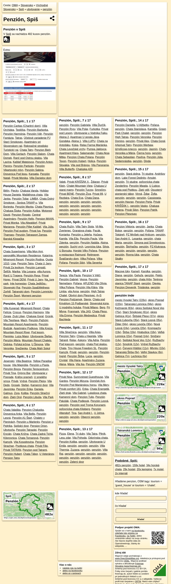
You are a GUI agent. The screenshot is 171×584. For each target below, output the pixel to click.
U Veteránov (46, 454)
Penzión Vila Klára (86, 287)
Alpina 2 (64, 137)
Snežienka (21, 348)
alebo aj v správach (71, 573)
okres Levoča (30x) (140, 324)
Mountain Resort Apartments (20, 324)
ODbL (126, 561)
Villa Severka (94, 262)
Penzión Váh (34, 133)
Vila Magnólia (20, 365)
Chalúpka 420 (84, 169)
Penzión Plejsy (37, 381)
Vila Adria (93, 340)
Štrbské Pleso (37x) (144, 316)
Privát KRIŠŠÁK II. (78, 181)
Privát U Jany (35, 279)
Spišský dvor (21, 425)
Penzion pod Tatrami (35, 450)
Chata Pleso (99, 311)
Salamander (87, 153)
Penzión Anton (44, 162)
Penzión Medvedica (85, 315)
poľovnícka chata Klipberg (74, 409)
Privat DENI (19, 279)
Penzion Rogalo (21, 214)
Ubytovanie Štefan (41, 336)
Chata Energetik (99, 389)
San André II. (123, 238)
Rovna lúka (132, 254)
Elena (70, 433)
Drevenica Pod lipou (15, 174)
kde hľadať (121, 493)
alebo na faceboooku (72, 570)
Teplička (20, 129)
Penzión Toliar (20, 198)
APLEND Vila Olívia (95, 283)
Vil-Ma (99, 226)
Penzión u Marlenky (28, 421)
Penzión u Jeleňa (81, 234)
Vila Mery (103, 385)
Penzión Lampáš (35, 267)
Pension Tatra (11, 458)
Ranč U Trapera (12, 275)
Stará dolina (133, 173)
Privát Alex (143, 141)
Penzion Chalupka (33, 409)
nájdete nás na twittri (72, 568)
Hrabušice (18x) (146, 332)
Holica (91, 161)
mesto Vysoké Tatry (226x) (131, 300)
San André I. (85, 413)
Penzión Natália (89, 242)
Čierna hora (144, 153)
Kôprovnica (10, 437)
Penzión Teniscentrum (35, 369)
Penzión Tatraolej (26, 429)
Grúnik (49, 316)
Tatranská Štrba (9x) (127, 352)
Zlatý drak (65, 393)
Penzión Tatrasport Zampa (31, 234)
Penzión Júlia (154, 157)
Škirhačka (132, 246)
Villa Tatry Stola (84, 226)
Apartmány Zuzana (93, 360)
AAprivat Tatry (123, 145)
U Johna (99, 413)
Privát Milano (90, 307)
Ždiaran (95, 181)
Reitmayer (93, 254)
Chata (62, 348)
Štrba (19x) (129, 332)
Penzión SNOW (95, 364)
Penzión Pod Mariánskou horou (77, 385)
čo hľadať (120, 505)
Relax (72, 340)
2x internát (121, 473)
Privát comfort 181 (70, 389)
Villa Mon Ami (35, 251)
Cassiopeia (154, 197)
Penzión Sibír (77, 262)
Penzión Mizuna (79, 381)
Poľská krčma (22, 344)
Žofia (154, 193)
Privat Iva (35, 230)
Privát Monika (20, 178)
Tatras (18, 137)
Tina (73, 413)
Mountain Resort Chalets (36, 340)
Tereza (63, 275)
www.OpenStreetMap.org (127, 558)
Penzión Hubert (12, 454)
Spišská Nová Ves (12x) (137, 340)
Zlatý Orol (16, 397)
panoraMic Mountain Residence (22, 255)
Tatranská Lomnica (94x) (138, 304)
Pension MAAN (45, 218)
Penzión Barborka (37, 129)
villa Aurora (43, 271)
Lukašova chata (97, 393)
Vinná (138, 193)
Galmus (8, 393)
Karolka (145, 271)
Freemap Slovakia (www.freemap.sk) (129, 564)
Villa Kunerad (11, 308)
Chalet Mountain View (79, 185)
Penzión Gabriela (80, 125)
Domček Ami (97, 381)
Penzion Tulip (86, 397)
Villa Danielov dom (40, 178)
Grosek (15, 385)
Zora (17, 393)
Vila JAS (86, 311)
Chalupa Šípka (12, 210)
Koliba (24, 393)
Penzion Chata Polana (80, 157)
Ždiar (146, 193)
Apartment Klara (68, 153)
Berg (102, 307)
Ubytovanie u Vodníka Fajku (90, 133)
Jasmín (153, 149)
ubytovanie (33, 9)
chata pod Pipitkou (126, 189)
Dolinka (7, 344)
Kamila (63, 238)
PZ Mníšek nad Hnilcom (140, 234)
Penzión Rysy (67, 129)
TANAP (159, 230)
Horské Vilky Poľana (85, 250)
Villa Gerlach (18, 154)
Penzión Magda (138, 185)
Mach (24, 320)
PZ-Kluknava (157, 246)
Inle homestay (18, 283)
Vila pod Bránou (80, 165)
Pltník (102, 433)
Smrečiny (100, 189)
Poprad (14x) (141, 336)
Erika (85, 389)
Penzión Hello (26, 218)
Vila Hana (74, 360)
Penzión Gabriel (68, 279)
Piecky (15, 190)
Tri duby (80, 433)
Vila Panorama (100, 165)
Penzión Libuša (32, 397)
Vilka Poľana (87, 258)
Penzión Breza (12, 369)
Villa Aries (95, 332)
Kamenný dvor (39, 385)
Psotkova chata (25, 446)
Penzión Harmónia (14, 133)
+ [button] (64, 7)
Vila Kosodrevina (24, 442)
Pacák (96, 230)
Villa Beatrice (24, 361)
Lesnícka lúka (93, 246)
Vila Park (48, 397)
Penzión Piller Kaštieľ (28, 226)
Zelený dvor (77, 461)
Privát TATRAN (12, 450)
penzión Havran (124, 201)
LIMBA (34, 198)
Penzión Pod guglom (15, 230)
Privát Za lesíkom (13, 267)
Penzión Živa (83, 193)
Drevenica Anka (12, 413)
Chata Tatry (26, 150)
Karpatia (34, 174)
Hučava (97, 234)
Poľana (77, 283)
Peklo (158, 275)
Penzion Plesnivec (126, 213)
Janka (150, 226)
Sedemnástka (123, 161)
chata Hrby (145, 279)
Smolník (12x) (131, 344)
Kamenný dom (67, 397)
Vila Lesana (29, 271)
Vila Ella (73, 238)
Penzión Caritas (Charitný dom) (22, 125)
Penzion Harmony (33, 312)
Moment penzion (31, 295)
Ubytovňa (9, 429)
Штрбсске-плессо (126, 149)
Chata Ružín (66, 226)
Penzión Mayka (24, 206)
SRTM (138, 581)
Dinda (147, 161)
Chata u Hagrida (86, 336)
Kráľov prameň (23, 377)
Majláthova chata (32, 194)
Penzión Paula (88, 238)
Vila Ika (80, 364)
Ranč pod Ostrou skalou (27, 158)
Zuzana (74, 449)
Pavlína (140, 157)
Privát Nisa (65, 377)
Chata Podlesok (79, 401)
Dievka (156, 283)
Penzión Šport (11, 295)
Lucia (89, 356)
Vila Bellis (29, 413)
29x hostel (129, 469)
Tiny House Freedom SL (82, 348)
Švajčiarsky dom (68, 258)
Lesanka (137, 238)
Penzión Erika (24, 389)
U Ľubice (154, 185)
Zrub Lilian (18, 316)
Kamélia (152, 129)
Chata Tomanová (28, 437)
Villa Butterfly (66, 169)
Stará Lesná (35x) (151, 320)
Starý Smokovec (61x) (136, 312)
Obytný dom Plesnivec (81, 295)
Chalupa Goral (35, 316)
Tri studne (147, 173)
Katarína (47, 255)
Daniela (38, 389)
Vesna (83, 279)
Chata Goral (158, 141)
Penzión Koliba (31, 210)
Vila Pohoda (79, 437)
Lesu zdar (65, 437)
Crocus (17, 312)
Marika (16, 271)
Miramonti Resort (13, 259)
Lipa (13, 263)
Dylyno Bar (23, 373)
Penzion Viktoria (124, 226)
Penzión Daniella (125, 125)
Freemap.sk (121, 114)
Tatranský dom (20, 291)
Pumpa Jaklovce (96, 149)
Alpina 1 (76, 141)
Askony (82, 340)
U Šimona (37, 344)
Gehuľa (138, 275)
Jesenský (9, 361)
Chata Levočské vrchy (72, 149)
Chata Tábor (30, 454)
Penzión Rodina (34, 259)
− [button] (64, 13)
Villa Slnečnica (67, 332)
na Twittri (131, 536)
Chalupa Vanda (29, 190)
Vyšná (23, 381)
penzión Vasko (139, 205)
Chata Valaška (12, 409)
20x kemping (144, 469)
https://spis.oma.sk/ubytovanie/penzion (149, 114)
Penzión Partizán (23, 166)
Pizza (62, 433)
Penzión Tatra (25, 263)
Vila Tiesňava (11, 320)
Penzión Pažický (38, 320)
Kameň (135, 271)
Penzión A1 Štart (22, 417)
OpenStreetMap (104, 114)
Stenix (87, 299)
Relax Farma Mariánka (93, 145)
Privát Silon (132, 209)
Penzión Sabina (34, 170)
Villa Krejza (45, 328)
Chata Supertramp (14, 251)
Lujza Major (22, 336)
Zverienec (65, 230)
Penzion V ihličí (91, 275)
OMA (15, 5)
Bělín (6, 190)
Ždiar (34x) (121, 324)
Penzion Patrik (148, 209)
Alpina (104, 242)
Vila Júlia (48, 226)
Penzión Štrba (75, 356)
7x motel (158, 469)
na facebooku (137, 530)
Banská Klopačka (13, 238)
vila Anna (73, 291)
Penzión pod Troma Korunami (87, 405)
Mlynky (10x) (157, 348)
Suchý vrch (76, 246)
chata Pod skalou (96, 344)
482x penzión (123, 465)
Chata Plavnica (44, 206)
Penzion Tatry (67, 336)
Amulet (151, 177)
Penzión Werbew (143, 145)
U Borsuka (65, 250)
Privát (14, 381)
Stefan (25, 385)
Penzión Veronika (140, 137)
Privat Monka (11, 222)
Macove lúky (122, 271)
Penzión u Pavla (39, 365)
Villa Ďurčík (99, 125)
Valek (62, 181)
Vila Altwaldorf (28, 222)
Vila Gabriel (79, 393)
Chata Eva (77, 197)
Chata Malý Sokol (39, 348)
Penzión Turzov (84, 189)
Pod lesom (37, 332)
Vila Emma (65, 315)
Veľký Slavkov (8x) (152, 352)
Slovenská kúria (99, 303)
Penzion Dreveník (125, 287)
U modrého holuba (70, 307)
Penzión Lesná (99, 401)
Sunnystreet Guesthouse (88, 377)
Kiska (75, 145)
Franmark (73, 311)
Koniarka (64, 234)
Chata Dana (92, 197)
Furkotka (95, 129)
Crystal (63, 360)
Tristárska (143, 287)
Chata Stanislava (136, 129)
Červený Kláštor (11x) (135, 348)
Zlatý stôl (144, 189)
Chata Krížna (21, 433)
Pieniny (7, 166)
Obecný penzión (90, 417)
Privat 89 (98, 193)
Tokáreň (120, 234)
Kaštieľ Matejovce (23, 162)
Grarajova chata (82, 230)
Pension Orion (38, 425)
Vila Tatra (91, 433)
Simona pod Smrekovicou (149, 242)
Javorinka (120, 279)
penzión (47, 9)
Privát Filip (41, 446)
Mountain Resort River (16, 332)
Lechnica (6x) (139, 356)
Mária (70, 364)
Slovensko (27, 5)
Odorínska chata (98, 437)
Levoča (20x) (138, 328)
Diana (118, 275)
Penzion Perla (143, 201)
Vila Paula (75, 275)
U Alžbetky (143, 125)
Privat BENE (66, 193)
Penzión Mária (11, 340)
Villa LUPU (88, 141)
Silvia (106, 246)
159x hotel (138, 465)
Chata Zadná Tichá (41, 433)
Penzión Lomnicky (41, 291)
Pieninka (8, 336)
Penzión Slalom (36, 154)
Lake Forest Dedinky (134, 177)
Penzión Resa (32, 275)
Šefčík (7, 271)
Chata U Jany (43, 263)
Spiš (21, 9)
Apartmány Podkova (26, 328)
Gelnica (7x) (122, 356)
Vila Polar (82, 129)
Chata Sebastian (125, 157)
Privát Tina (9, 373)
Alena (62, 364)
